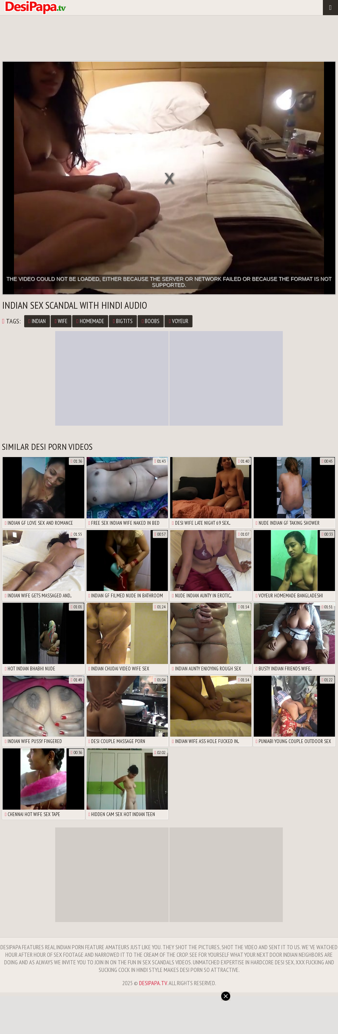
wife (61, 321)
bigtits (123, 321)
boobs (151, 321)
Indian (36, 321)
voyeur (178, 321)
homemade (90, 321)
